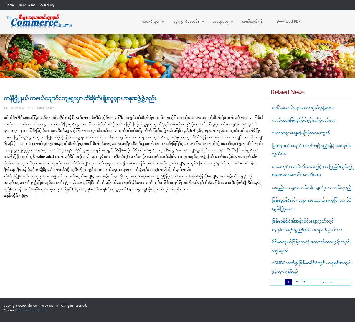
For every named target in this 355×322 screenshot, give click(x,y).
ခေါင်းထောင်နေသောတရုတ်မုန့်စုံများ (303, 107)
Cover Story (47, 5)
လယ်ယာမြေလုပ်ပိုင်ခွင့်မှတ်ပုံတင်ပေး (304, 120)
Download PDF (288, 22)
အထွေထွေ (220, 22)
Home (10, 5)
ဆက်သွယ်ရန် (252, 22)
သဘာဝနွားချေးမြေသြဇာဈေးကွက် (301, 133)
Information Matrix (34, 310)
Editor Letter (26, 5)
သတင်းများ (150, 22)
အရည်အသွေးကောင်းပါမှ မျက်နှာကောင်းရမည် (311, 187)
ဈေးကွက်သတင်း (185, 22)
